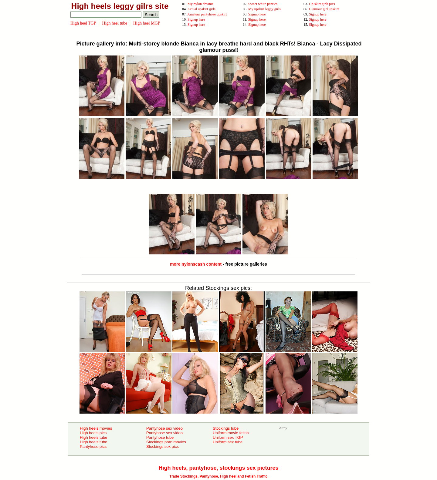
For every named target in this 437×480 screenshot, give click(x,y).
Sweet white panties (262, 4)
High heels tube (93, 437)
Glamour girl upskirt (324, 9)
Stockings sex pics (162, 446)
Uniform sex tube (227, 442)
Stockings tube (226, 428)
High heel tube (114, 23)
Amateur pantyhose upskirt (207, 14)
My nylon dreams (200, 4)
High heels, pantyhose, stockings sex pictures (218, 468)
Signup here (257, 14)
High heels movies (96, 428)
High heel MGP (146, 23)
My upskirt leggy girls (264, 9)
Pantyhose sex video (164, 428)
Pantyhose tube (160, 437)
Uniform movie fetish (231, 433)
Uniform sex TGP (228, 437)
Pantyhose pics (93, 446)
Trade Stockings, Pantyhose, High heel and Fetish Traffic (218, 476)
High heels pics (93, 433)
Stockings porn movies (166, 442)
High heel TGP (83, 23)
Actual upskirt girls (201, 9)
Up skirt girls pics (322, 4)
